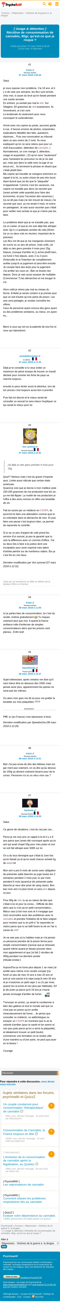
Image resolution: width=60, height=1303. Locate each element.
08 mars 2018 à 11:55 (30, 607)
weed (9, 863)
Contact (26, 1297)
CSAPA (44, 510)
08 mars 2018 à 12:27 (30, 674)
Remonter (7, 1073)
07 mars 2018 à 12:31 (30, 453)
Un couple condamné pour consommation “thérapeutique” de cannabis (23, 1108)
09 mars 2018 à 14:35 (30, 816)
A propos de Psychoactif (31, 1294)
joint (44, 889)
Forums (5, 13)
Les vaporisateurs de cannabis (23, 1184)
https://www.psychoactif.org (15, 1284)
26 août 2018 (42, 1116)
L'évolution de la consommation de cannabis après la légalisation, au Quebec (24, 1160)
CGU (19, 1297)
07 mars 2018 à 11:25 (30, 362)
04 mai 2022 (42, 1169)
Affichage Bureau (10, 1294)
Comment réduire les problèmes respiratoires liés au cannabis (24, 1200)
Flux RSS (38, 1297)
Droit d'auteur (9, 1282)
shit (41, 103)
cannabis (43, 147)
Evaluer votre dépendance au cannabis (29, 1215)
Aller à (30, 1243)
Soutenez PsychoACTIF (22, 1277)
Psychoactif (6, 1226)
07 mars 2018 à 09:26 (30, 75)
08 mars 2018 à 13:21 (30, 758)
